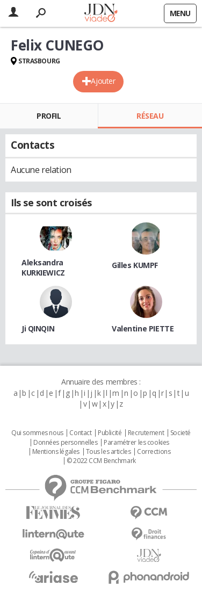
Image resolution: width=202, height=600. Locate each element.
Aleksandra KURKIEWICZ (43, 267)
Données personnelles (65, 442)
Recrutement (146, 433)
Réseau (149, 116)
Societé (180, 433)
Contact (80, 433)
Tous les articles (108, 452)
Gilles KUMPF (135, 265)
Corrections (153, 452)
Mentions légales (56, 452)
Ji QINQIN (37, 328)
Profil (49, 116)
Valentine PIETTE (143, 328)
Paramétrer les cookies (136, 442)
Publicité (109, 433)
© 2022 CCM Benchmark (101, 461)
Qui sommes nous (37, 433)
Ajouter (103, 81)
